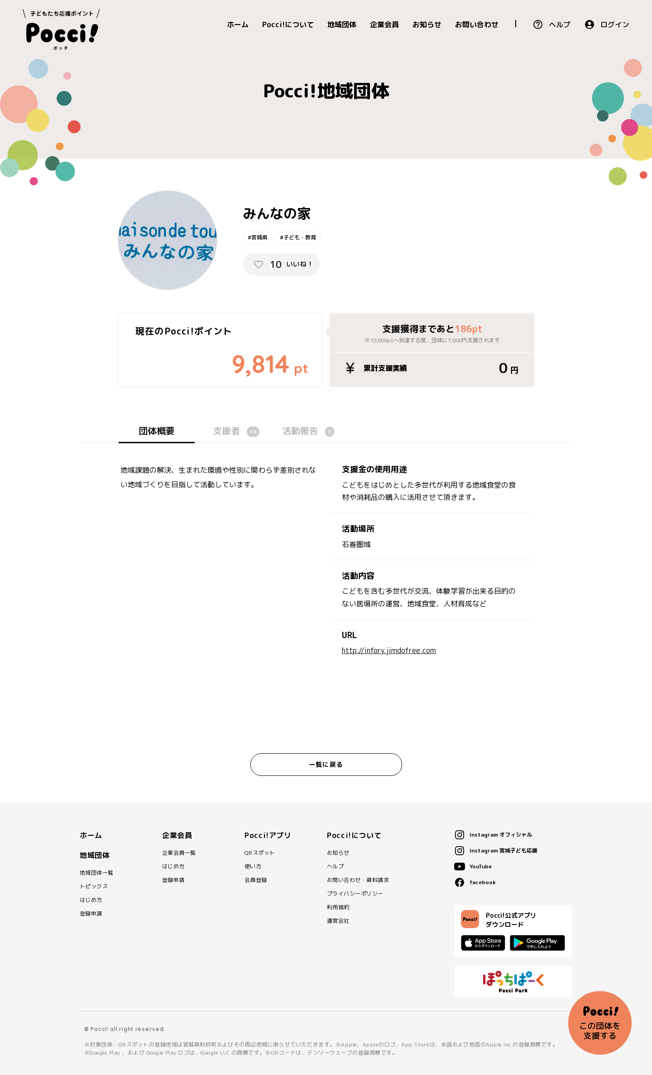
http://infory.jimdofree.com (389, 650)
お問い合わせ (477, 24)
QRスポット (259, 853)
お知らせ (426, 24)
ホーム (238, 24)
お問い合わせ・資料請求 (358, 880)
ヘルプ (559, 24)
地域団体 (341, 24)
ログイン (614, 24)
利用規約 (338, 907)
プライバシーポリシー (355, 893)
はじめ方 (91, 900)
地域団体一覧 (97, 873)
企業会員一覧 (179, 853)
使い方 (252, 866)
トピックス (94, 886)
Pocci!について (288, 24)
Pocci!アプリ (268, 835)
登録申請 (91, 913)
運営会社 (338, 921)
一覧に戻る (326, 764)
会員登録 (255, 880)
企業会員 (384, 24)
